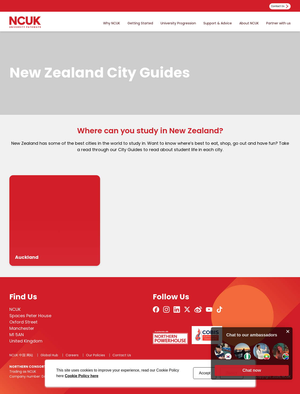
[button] (252, 369)
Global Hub (49, 355)
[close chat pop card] (288, 330)
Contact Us (121, 355)
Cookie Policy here (81, 376)
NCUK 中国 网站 (21, 355)
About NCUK (249, 23)
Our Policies (95, 355)
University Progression (178, 23)
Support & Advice (217, 23)
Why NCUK (111, 23)
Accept (204, 373)
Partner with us (278, 23)
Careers (72, 355)
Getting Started (140, 23)
